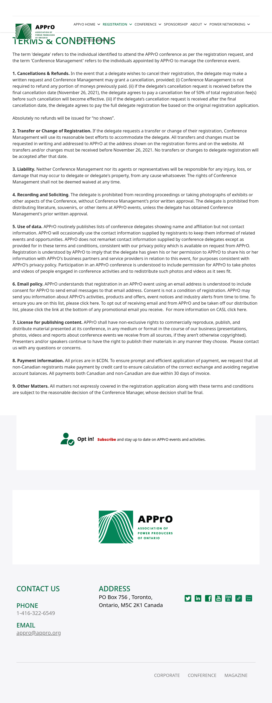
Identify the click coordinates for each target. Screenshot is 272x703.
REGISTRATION (115, 24)
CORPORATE (167, 675)
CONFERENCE (146, 24)
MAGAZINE (236, 675)
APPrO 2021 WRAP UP (94, 40)
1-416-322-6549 (35, 613)
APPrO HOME (84, 24)
